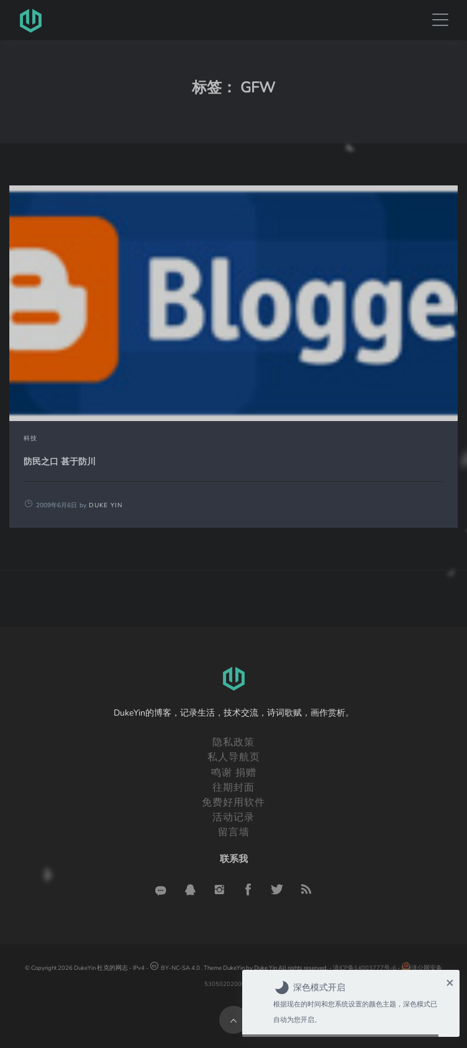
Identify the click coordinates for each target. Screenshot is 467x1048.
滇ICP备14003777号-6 (364, 968)
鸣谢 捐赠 (233, 772)
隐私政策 (233, 742)
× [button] (450, 982)
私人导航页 (233, 757)
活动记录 (233, 817)
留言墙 (234, 832)
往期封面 (233, 787)
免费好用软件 (233, 802)
